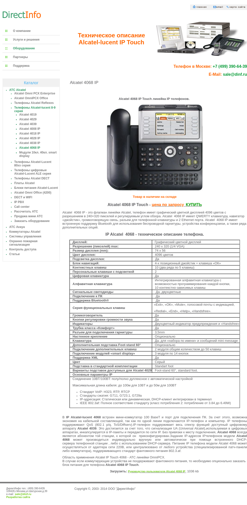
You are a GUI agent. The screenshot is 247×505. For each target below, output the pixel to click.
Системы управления (25, 236)
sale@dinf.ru (23, 494)
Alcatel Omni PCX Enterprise (34, 93)
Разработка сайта (18, 497)
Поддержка (21, 66)
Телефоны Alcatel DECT (31, 178)
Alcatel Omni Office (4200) (32, 192)
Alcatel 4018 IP (29, 133)
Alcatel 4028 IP (29, 138)
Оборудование (24, 48)
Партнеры (20, 57)
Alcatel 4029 (27, 119)
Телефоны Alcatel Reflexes (34, 103)
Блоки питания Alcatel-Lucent (36, 188)
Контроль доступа (22, 249)
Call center (21, 207)
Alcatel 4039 (27, 124)
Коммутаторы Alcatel (24, 231)
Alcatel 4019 (27, 114)
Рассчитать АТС (26, 211)
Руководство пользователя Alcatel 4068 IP (156, 471)
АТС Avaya (17, 227)
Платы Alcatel (24, 183)
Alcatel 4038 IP (29, 143)
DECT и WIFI (23, 197)
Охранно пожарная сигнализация (23, 242)
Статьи (14, 254)
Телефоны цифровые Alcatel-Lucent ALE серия (32, 171)
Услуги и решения (26, 39)
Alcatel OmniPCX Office (31, 98)
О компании (22, 31)
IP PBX (19, 202)
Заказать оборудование (32, 221)
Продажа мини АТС (28, 216)
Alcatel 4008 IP (29, 129)
